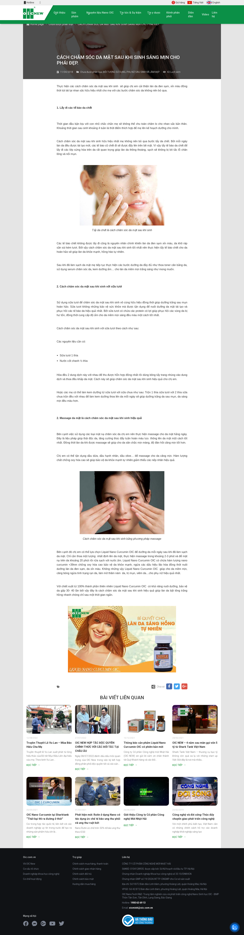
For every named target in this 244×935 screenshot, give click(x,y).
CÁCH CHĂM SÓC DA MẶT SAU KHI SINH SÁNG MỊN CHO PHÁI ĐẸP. (118, 24)
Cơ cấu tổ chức (31, 868)
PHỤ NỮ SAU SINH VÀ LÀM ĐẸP (143, 72)
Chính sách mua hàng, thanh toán (90, 863)
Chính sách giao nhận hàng (87, 868)
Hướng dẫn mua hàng (84, 884)
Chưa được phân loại (61, 24)
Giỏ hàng (178, 2)
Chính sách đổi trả (82, 874)
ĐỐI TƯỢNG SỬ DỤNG (114, 72)
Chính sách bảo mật (83, 879)
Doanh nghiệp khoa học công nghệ (41, 874)
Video (205, 14)
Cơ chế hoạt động (32, 879)
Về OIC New (29, 863)
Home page (35, 24)
